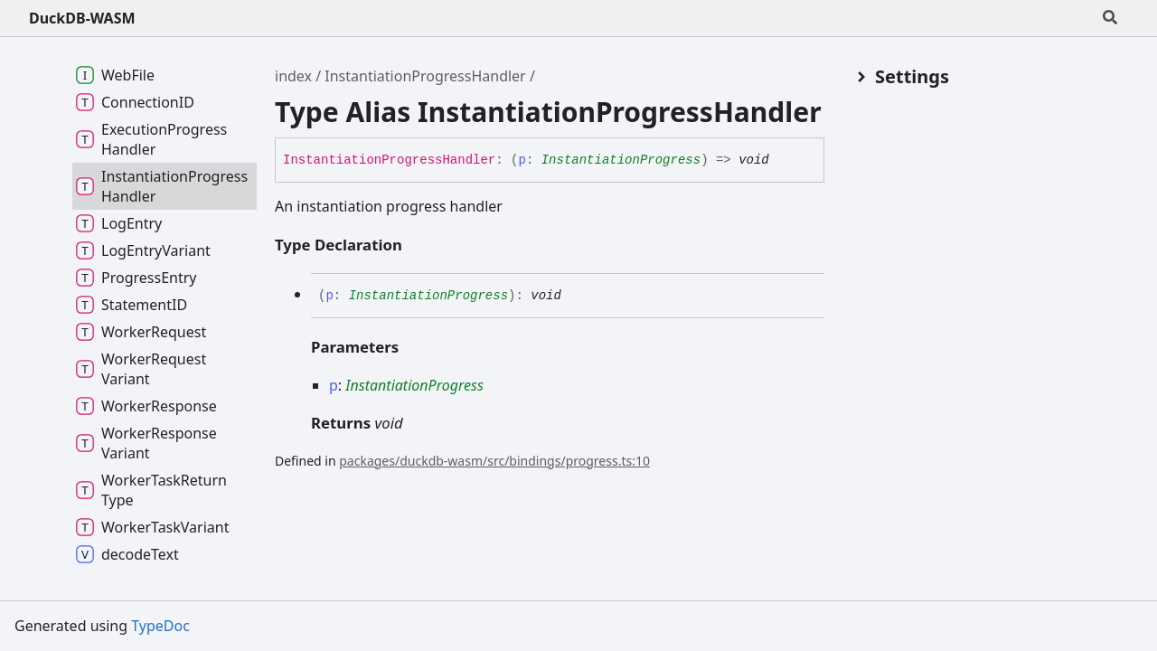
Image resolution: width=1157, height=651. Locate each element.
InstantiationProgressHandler (425, 76)
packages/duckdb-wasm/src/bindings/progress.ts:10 (494, 460)
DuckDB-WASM (82, 18)
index (293, 76)
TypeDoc (160, 626)
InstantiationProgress (621, 160)
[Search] (1110, 18)
